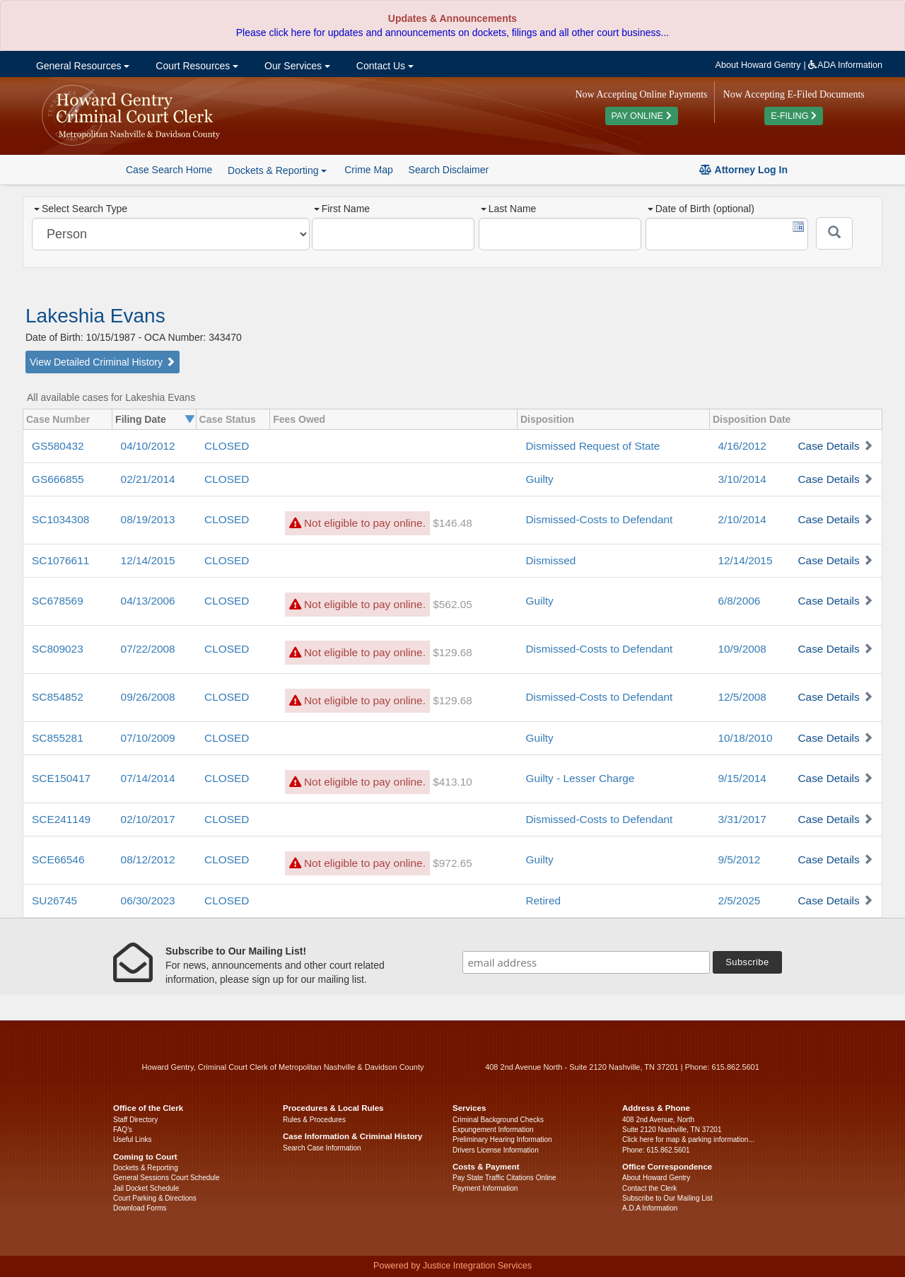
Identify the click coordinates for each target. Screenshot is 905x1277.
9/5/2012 (739, 859)
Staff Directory (135, 1120)
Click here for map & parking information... (688, 1139)
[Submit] (834, 233)
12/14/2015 (148, 560)
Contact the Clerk (649, 1188)
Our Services (296, 65)
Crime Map (368, 169)
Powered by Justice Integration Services (452, 1266)
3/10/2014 (742, 479)
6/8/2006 (739, 601)
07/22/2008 (148, 649)
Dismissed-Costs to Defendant (598, 519)
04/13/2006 (148, 601)
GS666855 (58, 479)
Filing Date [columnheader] (140, 419)
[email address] (586, 962)
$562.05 (452, 604)
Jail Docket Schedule (146, 1188)
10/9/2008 (742, 649)
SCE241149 (61, 819)
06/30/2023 (148, 900)
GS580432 (58, 446)
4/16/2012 (742, 446)
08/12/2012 (148, 859)
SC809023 (57, 649)
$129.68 (452, 652)
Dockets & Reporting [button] (277, 170)
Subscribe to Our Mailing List (667, 1198)
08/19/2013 (148, 519)
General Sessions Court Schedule (166, 1178)
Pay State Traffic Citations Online (504, 1178)
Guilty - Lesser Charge (579, 778)
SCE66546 (58, 859)
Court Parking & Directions (155, 1198)
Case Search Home (169, 169)
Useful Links (132, 1139)
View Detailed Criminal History (102, 362)
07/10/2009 (148, 738)
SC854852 (57, 697)
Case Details (828, 446)
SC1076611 (60, 560)
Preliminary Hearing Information (502, 1139)
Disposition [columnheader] (547, 419)
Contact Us (384, 65)
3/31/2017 (742, 819)
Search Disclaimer (449, 169)
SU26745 (54, 900)
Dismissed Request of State (592, 446)
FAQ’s (122, 1129)
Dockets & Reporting (145, 1168)
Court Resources (195, 65)
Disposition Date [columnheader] (751, 419)
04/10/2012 (148, 446)
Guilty (539, 479)
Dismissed (550, 560)
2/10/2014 (742, 519)
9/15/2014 (742, 778)
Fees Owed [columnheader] (299, 419)
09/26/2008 (148, 697)
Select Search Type (80, 208)
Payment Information (485, 1188)
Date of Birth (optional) (701, 208)
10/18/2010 (745, 738)
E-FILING (794, 116)
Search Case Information (322, 1148)
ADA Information (845, 65)
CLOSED (226, 446)
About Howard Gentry (758, 65)
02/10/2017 (148, 819)
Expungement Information (493, 1129)
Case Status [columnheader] (227, 419)
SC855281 (57, 738)
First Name (342, 208)
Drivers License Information (495, 1150)
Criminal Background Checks (498, 1120)
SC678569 (57, 601)
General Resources (81, 65)
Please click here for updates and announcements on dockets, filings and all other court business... (452, 32)
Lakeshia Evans (95, 316)
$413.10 (452, 782)
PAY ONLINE (642, 116)
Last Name (509, 208)
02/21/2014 (148, 479)
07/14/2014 (148, 778)
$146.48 (452, 523)
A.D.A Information (649, 1208)
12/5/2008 (742, 697)
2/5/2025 (739, 900)
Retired (543, 900)
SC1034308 (60, 519)
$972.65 (452, 863)
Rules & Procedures (314, 1120)
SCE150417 (61, 778)
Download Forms (140, 1208)
